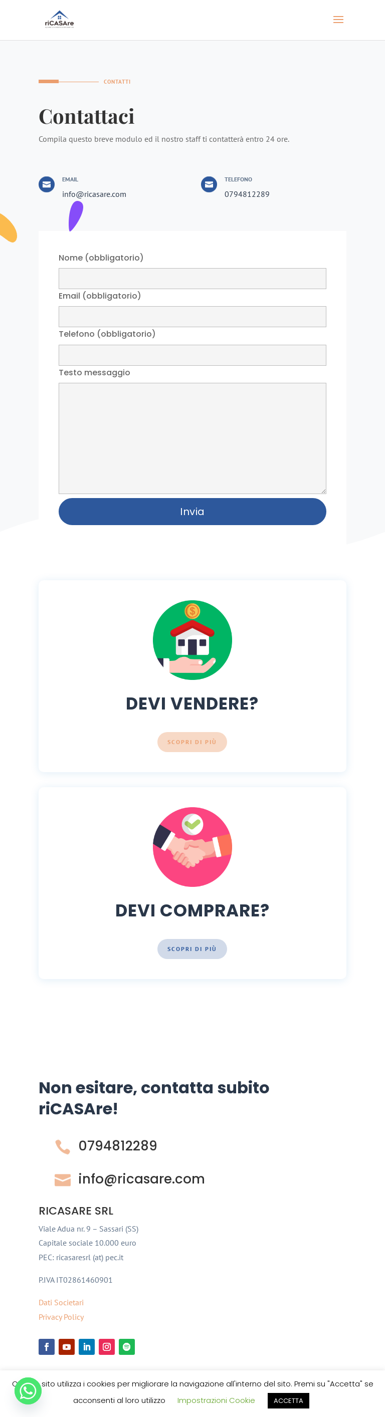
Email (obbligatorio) (192, 306)
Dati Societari (61, 1302)
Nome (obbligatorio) (192, 268)
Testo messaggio (192, 432)
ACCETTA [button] (288, 1400)
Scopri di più (192, 742)
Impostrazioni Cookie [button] (216, 1400)
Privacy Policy (61, 1317)
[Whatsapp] (28, 1390)
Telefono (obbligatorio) (192, 344)
